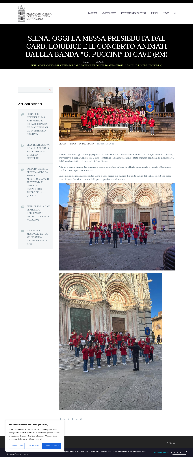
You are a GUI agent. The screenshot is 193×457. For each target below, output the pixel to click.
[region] (34, 436)
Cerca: (50, 89)
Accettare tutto (51, 445)
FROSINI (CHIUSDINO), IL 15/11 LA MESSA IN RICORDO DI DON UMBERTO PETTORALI (38, 151)
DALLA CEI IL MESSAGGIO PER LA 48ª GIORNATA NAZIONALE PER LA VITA (37, 237)
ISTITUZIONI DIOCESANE (133, 13)
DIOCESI (92, 13)
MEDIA (154, 13)
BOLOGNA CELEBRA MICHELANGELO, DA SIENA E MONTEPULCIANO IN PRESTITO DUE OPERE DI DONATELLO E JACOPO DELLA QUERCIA (38, 182)
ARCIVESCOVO (108, 13)
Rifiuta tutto (33, 445)
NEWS (166, 13)
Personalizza (17, 445)
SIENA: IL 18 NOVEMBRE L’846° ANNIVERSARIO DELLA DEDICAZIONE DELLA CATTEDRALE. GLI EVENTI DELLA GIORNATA (38, 124)
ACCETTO (179, 453)
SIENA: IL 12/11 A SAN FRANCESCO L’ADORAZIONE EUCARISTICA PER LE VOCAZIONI (38, 213)
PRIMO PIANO (86, 144)
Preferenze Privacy (160, 453)
